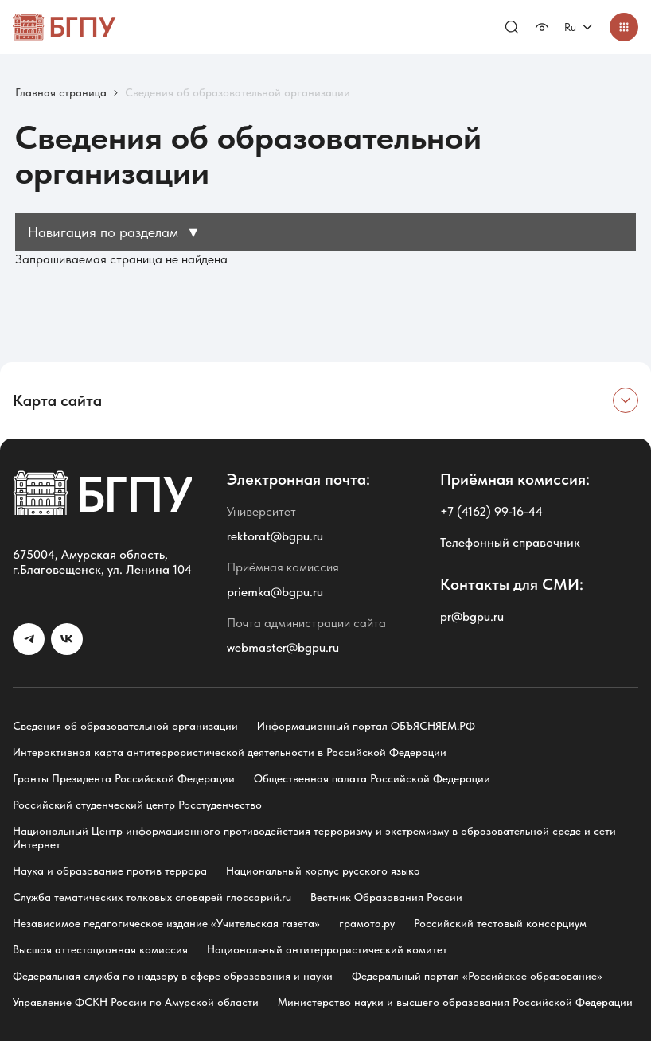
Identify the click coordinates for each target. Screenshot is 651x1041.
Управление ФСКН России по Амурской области (136, 1002)
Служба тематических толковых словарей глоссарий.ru (152, 897)
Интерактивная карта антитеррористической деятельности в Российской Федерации (229, 752)
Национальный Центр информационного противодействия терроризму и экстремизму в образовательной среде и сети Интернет (314, 838)
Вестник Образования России (386, 897)
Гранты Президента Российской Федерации (124, 778)
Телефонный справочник (510, 542)
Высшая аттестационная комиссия (100, 949)
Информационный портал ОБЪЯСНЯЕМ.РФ (366, 725)
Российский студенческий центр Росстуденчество (137, 804)
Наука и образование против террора (110, 870)
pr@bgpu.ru (472, 616)
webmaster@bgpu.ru (283, 647)
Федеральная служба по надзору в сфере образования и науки (173, 975)
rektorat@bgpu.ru (275, 536)
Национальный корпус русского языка (323, 870)
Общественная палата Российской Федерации (372, 778)
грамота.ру (367, 923)
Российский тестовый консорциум (500, 923)
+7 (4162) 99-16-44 (491, 511)
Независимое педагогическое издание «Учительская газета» (166, 923)
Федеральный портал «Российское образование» (477, 975)
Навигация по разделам (114, 232)
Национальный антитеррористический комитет (327, 949)
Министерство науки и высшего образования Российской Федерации (455, 1002)
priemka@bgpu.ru (275, 591)
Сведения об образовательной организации (125, 725)
